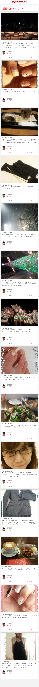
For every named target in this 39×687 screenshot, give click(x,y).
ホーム (2, 2)
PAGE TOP (35, 682)
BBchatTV (19, 2)
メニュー (37, 2)
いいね (29, 57)
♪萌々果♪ (19, 53)
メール (10, 57)
